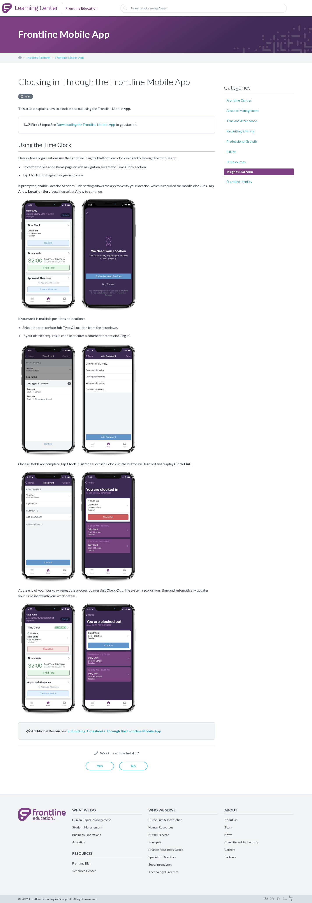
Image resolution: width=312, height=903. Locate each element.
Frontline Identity (239, 182)
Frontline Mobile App (69, 57)
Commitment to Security (241, 842)
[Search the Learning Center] (203, 8)
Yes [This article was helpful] (100, 766)
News (228, 835)
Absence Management (242, 111)
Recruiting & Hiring (240, 131)
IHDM (231, 152)
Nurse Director (158, 835)
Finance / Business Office (165, 849)
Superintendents (160, 864)
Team (228, 827)
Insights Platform (38, 57)
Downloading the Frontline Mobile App (85, 124)
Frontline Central (239, 100)
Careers (229, 849)
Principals (155, 842)
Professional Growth (241, 141)
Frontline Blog (81, 863)
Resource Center (84, 871)
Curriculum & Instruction (165, 820)
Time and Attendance (241, 121)
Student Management (87, 827)
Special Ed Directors (162, 857)
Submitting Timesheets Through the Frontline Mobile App (114, 731)
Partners (230, 857)
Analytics (78, 842)
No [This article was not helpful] (133, 766)
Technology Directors (163, 872)
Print (28, 96)
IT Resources (236, 162)
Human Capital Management (91, 820)
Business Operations (86, 835)
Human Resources (160, 827)
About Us (231, 820)
